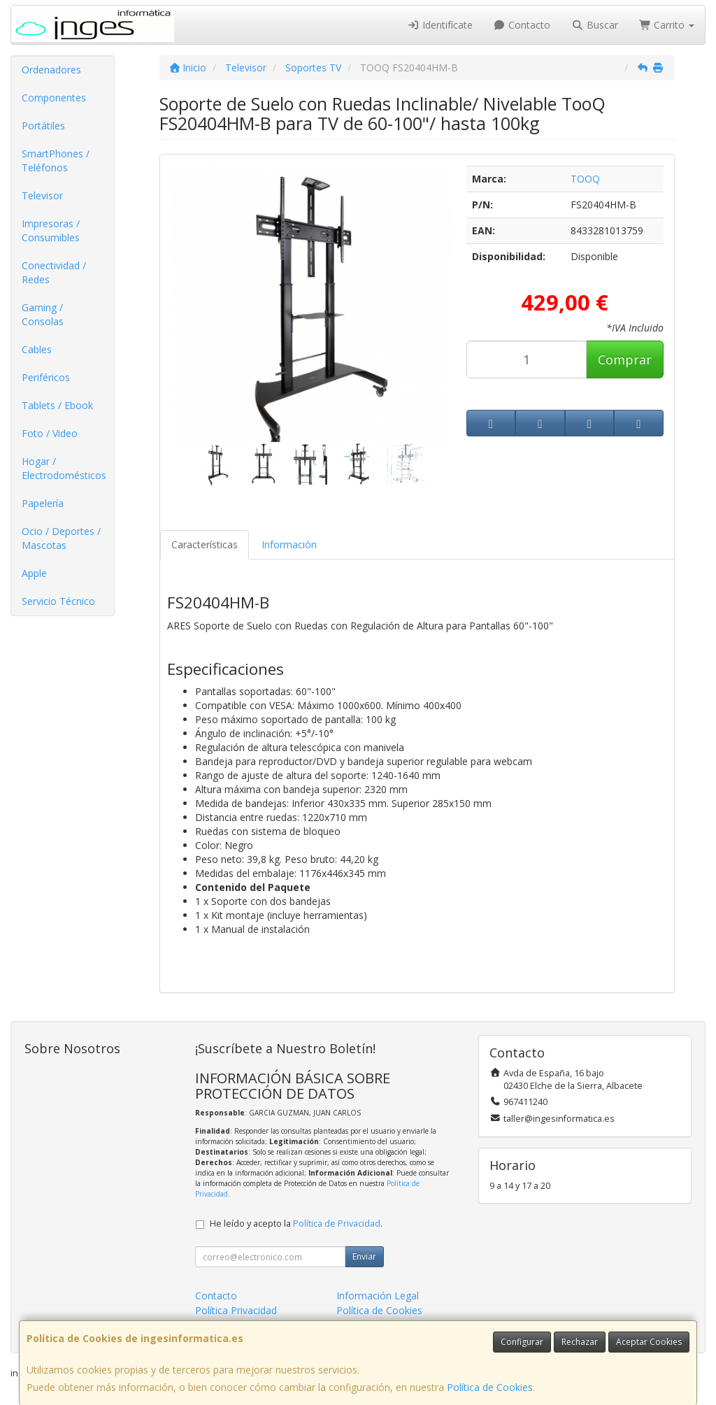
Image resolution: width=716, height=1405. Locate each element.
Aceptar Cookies (649, 1342)
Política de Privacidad (336, 1223)
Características (204, 544)
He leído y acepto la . (296, 1223)
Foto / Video (50, 433)
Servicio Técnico (58, 601)
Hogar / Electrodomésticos (64, 468)
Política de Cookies (490, 1387)
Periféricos (46, 377)
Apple (34, 573)
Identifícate (440, 24)
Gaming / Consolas (43, 314)
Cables (37, 349)
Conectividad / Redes (54, 272)
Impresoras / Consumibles (51, 230)
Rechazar (579, 1342)
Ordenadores (51, 69)
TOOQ (585, 178)
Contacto (522, 24)
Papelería (43, 503)
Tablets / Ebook (57, 405)
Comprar (625, 359)
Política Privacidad (236, 1310)
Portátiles (43, 125)
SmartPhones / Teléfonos (56, 160)
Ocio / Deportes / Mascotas (61, 538)
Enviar (364, 1256)
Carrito (667, 24)
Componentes (54, 97)
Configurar (522, 1342)
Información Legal (377, 1295)
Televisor (42, 195)
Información (289, 544)
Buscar (594, 24)
